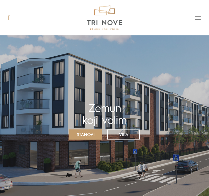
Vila (123, 135)
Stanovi (85, 135)
